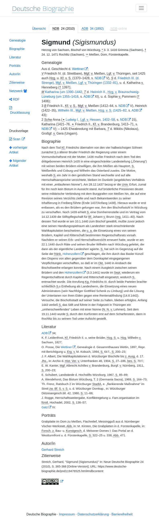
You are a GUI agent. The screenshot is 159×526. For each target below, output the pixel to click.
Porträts (14, 65)
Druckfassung (19, 110)
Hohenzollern (71, 253)
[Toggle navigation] (141, 8)
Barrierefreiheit (121, 514)
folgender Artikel (17, 163)
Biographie (17, 49)
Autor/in (14, 74)
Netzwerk (18, 91)
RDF (14, 99)
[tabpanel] (79, 262)
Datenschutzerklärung (93, 514)
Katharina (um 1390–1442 (63, 92)
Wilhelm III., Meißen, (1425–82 (92, 110)
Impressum (67, 514)
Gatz (45, 407)
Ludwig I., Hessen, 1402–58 (90, 120)
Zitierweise (16, 82)
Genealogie (17, 40)
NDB (98, 78)
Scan (15, 139)
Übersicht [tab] (39, 28)
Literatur (15, 57)
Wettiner (78, 69)
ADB (87, 96)
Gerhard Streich (53, 449)
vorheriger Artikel (18, 150)
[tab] (63, 28)
